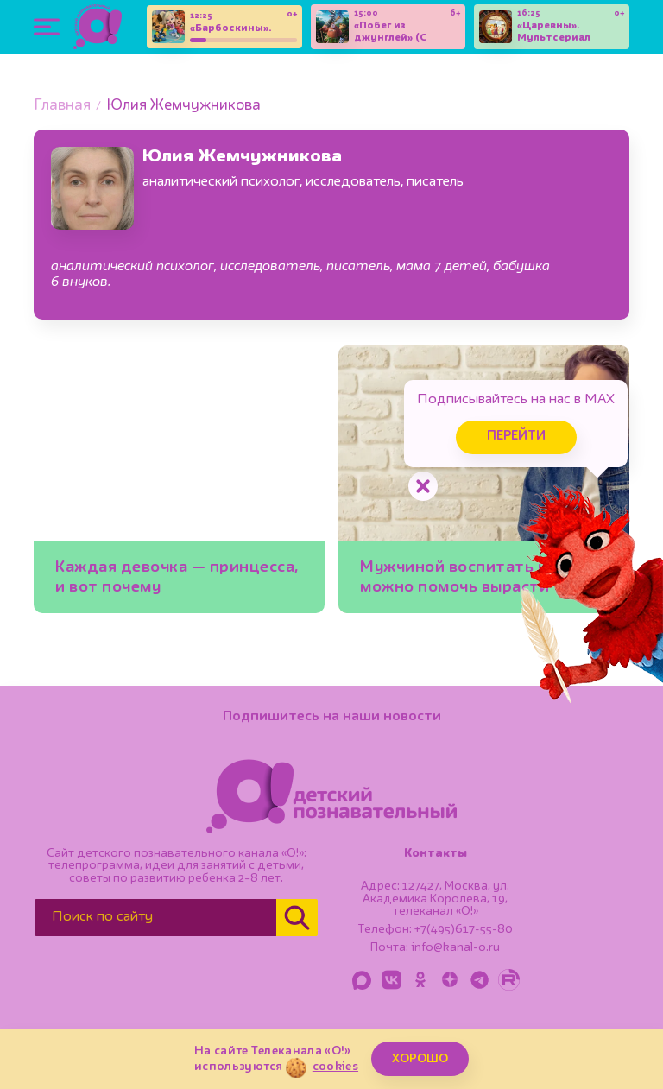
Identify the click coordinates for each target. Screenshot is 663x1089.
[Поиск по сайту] (155, 917)
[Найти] (297, 917)
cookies (335, 1066)
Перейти (516, 436)
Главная (62, 105)
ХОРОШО (420, 1059)
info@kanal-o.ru (455, 947)
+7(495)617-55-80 (463, 929)
